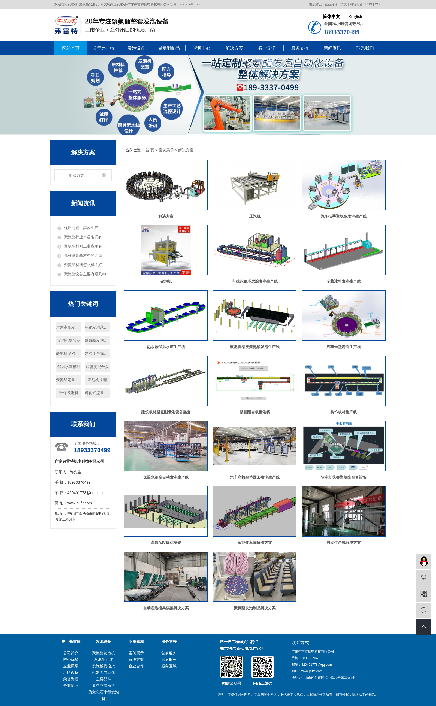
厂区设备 (70, 672)
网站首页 (71, 48)
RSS (368, 4)
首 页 (150, 150)
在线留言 (315, 4)
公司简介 (70, 653)
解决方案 (234, 48)
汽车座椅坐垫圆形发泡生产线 (255, 477)
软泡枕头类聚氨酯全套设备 (344, 477)
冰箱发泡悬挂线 (97, 327)
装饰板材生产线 (343, 412)
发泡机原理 (97, 380)
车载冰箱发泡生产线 (343, 281)
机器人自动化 (103, 672)
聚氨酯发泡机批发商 (68, 353)
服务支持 (299, 48)
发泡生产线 (103, 659)
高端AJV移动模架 (166, 542)
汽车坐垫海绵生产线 (343, 347)
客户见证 (267, 48)
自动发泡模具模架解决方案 (166, 608)
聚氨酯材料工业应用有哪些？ (86, 246)
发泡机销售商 (68, 340)
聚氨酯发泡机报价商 (97, 340)
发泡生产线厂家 (97, 353)
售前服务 (169, 653)
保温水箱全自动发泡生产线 (166, 477)
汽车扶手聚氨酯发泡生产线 (344, 216)
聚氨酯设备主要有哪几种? (86, 274)
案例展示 (166, 150)
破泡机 (166, 281)
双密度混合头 (97, 366)
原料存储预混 (103, 685)
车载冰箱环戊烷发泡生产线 (255, 281)
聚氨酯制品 (169, 48)
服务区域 (169, 666)
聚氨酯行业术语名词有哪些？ (86, 237)
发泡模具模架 (103, 666)
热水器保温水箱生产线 (166, 347)
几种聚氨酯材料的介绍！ (85, 255)
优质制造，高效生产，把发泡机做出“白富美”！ (86, 228)
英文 (343, 4)
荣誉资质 (70, 679)
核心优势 (70, 659)
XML (378, 4)
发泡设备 (136, 48)
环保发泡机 (68, 393)
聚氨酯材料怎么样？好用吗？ (86, 265)
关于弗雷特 (103, 48)
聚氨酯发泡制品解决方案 (255, 608)
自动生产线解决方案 (343, 542)
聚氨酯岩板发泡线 (255, 412)
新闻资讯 (332, 48)
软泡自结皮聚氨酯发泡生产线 (255, 347)
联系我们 (365, 48)
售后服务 (169, 659)
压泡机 (255, 216)
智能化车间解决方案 (255, 542)
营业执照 (70, 685)
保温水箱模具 (68, 366)
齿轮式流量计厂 (97, 393)
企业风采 (70, 666)
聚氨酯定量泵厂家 (68, 380)
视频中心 (201, 48)
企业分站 (331, 4)
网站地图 (356, 4)
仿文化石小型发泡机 (103, 695)
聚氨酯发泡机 (103, 653)
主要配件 (103, 679)
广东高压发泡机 (68, 327)
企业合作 (136, 666)
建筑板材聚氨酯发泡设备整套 (166, 412)
